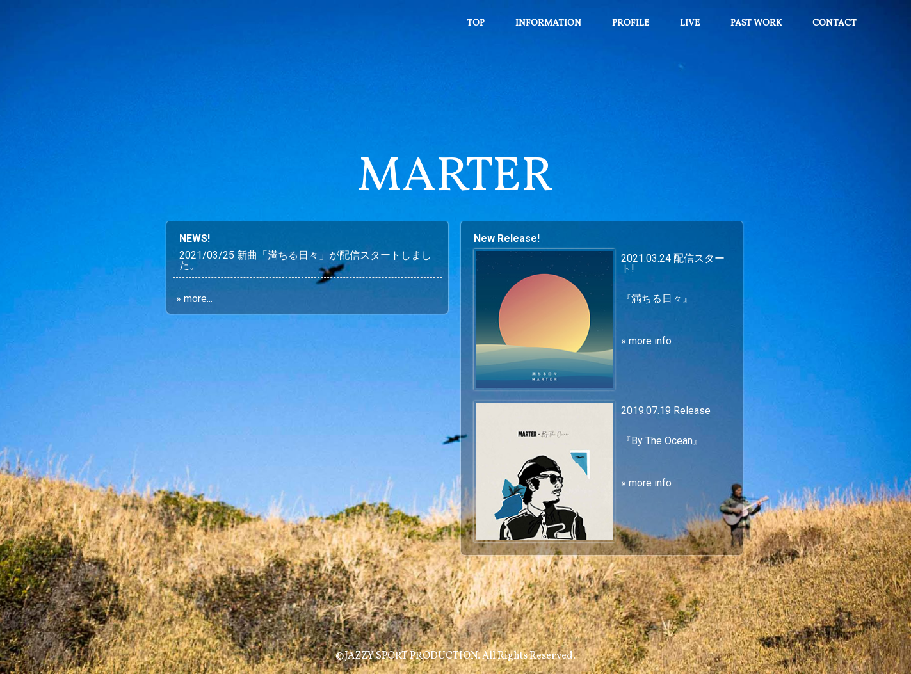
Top (476, 23)
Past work (756, 23)
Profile (630, 23)
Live (690, 23)
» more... (194, 299)
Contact (834, 23)
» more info (646, 341)
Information (548, 23)
